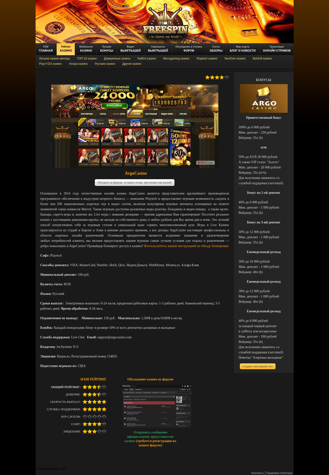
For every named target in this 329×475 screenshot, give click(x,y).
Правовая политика (279, 473)
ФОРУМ (188, 48)
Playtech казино (207, 58)
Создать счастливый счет (258, 366)
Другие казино (131, 63)
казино (66, 48)
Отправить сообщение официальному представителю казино (149, 436)
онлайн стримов (277, 48)
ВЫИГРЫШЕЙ (130, 48)
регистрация (162, 441)
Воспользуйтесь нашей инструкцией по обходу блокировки (186, 246)
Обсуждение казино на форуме (150, 379)
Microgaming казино (176, 58)
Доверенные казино (117, 58)
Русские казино (105, 63)
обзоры (216, 48)
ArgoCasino (136, 173)
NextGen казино (235, 58)
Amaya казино (78, 63)
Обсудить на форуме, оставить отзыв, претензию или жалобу (134, 182)
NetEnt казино (147, 58)
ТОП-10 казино (87, 58)
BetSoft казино (262, 58)
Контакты (257, 473)
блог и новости (243, 48)
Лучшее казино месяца (54, 58)
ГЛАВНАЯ (46, 48)
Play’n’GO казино (50, 63)
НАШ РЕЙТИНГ (94, 379)
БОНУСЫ (106, 48)
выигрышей (158, 48)
